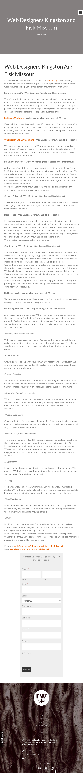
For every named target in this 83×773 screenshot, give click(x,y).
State (25, 593)
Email (25, 625)
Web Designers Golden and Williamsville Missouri (38, 546)
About (41, 712)
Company (26, 603)
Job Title (26, 614)
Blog (41, 726)
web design (52, 80)
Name (25, 568)
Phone (25, 635)
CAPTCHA (27, 646)
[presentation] (38, 652)
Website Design (41, 719)
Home (41, 708)
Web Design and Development (19, 139)
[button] (33, 761)
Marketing (41, 715)
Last (44, 579)
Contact (42, 722)
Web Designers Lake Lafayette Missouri (29, 549)
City (25, 583)
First (24, 579)
